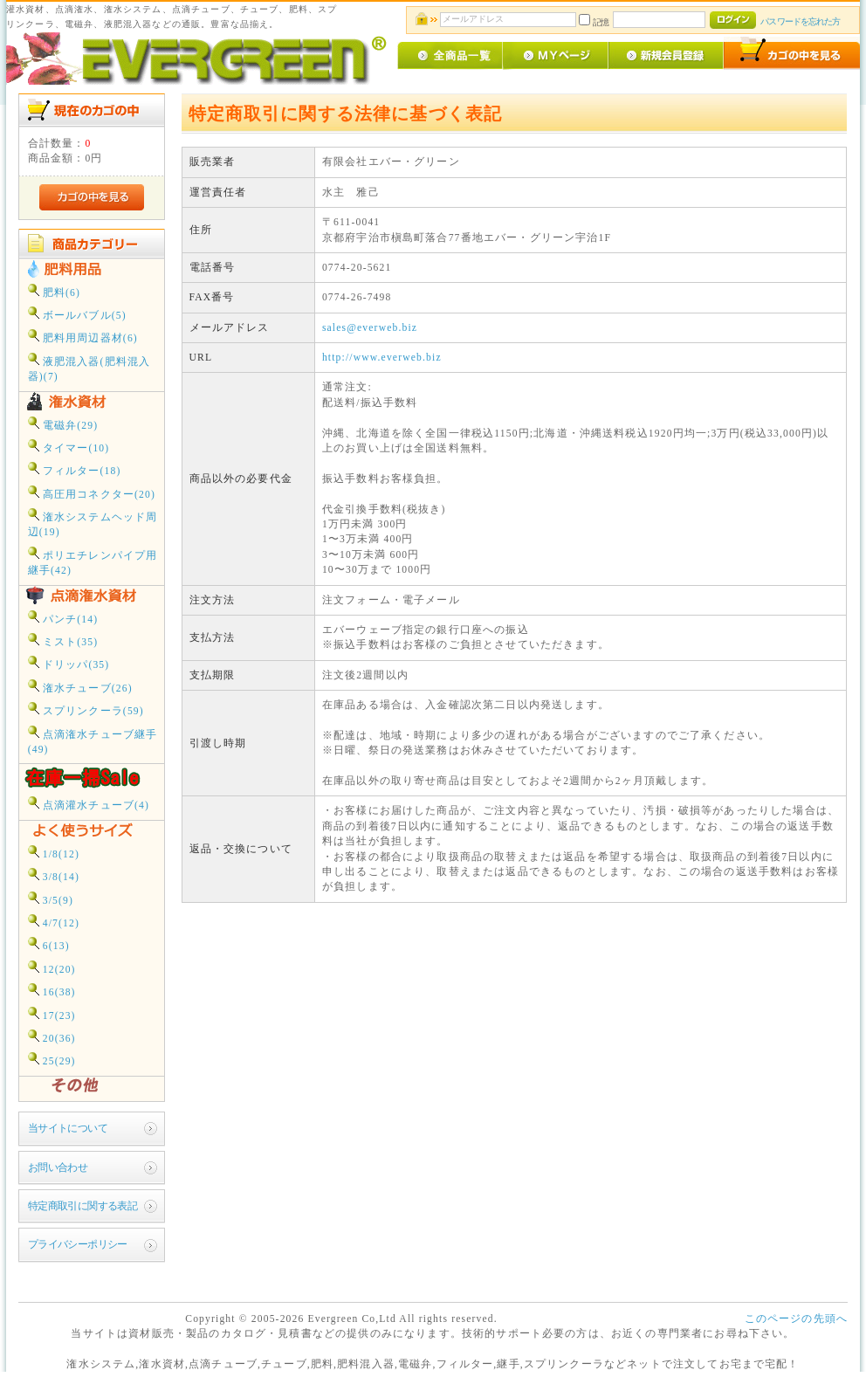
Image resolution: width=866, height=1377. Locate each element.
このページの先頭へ (796, 1319)
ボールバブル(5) (77, 313)
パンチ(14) (63, 617)
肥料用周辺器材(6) (83, 336)
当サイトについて (67, 1128)
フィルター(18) (74, 469)
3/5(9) (50, 899)
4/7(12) (53, 921)
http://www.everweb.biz (382, 357)
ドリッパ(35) (69, 663)
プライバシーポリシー (77, 1244)
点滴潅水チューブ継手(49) (93, 740)
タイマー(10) (69, 446)
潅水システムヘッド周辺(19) (93, 523)
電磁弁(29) (63, 424)
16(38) (52, 990)
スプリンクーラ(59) (86, 709)
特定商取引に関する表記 (83, 1206)
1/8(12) (53, 852)
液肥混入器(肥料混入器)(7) (89, 367)
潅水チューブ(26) (80, 686)
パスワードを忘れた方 (800, 21)
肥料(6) (54, 291)
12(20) (52, 967)
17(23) (52, 1014)
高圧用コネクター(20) (91, 492)
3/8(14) (53, 875)
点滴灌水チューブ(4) (88, 803)
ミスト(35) (63, 640)
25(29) (52, 1059)
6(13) (49, 944)
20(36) (52, 1036)
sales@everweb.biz (369, 328)
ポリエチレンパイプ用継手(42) (93, 561)
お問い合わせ (58, 1168)
